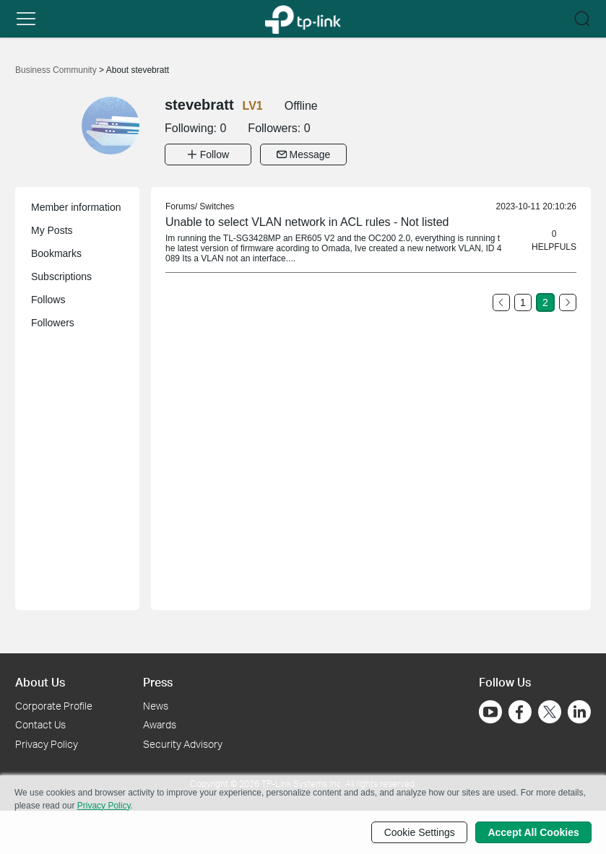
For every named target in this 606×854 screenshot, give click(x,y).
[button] (26, 19)
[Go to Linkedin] (579, 711)
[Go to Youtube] (490, 711)
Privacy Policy (46, 744)
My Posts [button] (52, 230)
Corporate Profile (53, 705)
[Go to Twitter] (549, 713)
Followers (52, 322)
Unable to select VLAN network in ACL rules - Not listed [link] (307, 222)
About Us (40, 681)
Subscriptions (61, 276)
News (155, 705)
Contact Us (40, 724)
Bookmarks (56, 253)
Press (158, 681)
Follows (48, 299)
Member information (76, 207)
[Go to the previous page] (501, 302)
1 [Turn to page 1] (523, 302)
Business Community (57, 70)
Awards (159, 724)
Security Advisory (182, 744)
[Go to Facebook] (520, 711)
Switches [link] (216, 206)
